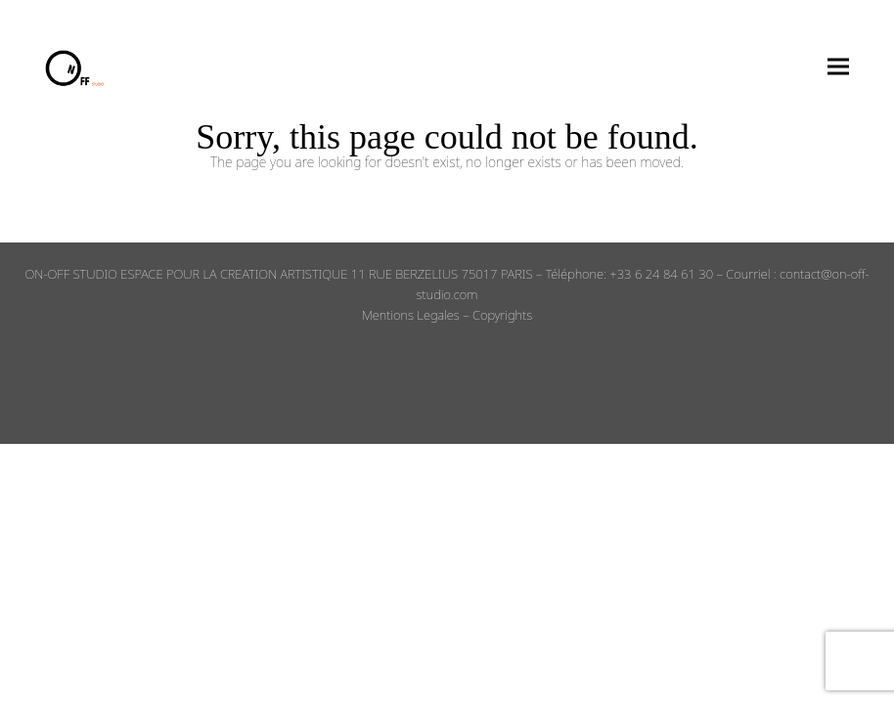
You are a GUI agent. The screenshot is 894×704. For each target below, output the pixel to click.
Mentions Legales (411, 315)
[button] (838, 66)
